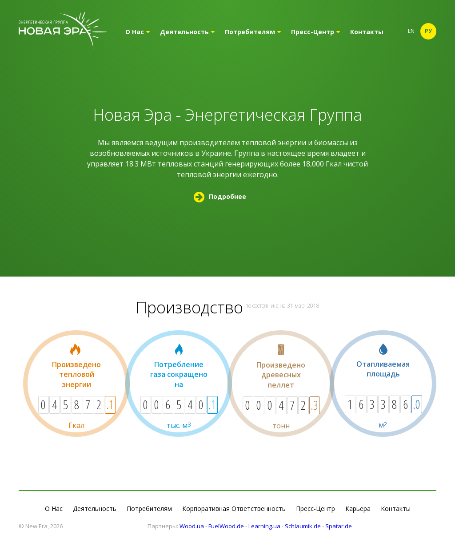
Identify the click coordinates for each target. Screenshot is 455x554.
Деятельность (187, 32)
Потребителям (253, 32)
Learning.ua (264, 526)
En (411, 31)
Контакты (366, 32)
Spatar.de (338, 526)
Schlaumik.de (303, 526)
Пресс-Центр (315, 32)
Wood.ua (192, 526)
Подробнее (220, 196)
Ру (428, 31)
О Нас (137, 32)
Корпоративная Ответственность (234, 508)
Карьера (358, 508)
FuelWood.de (226, 526)
